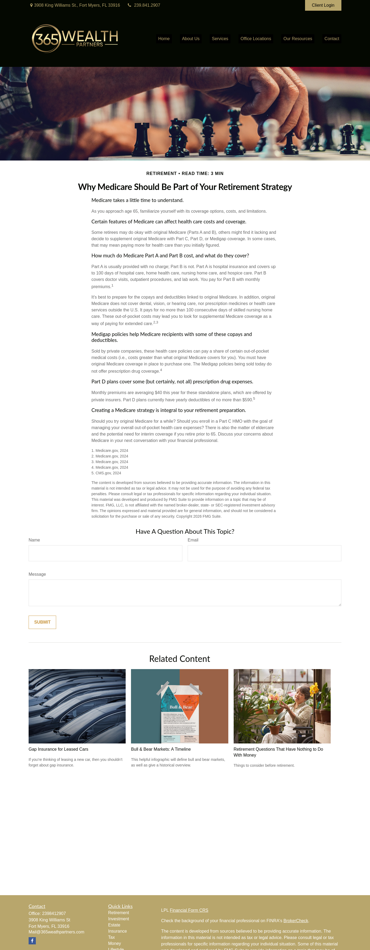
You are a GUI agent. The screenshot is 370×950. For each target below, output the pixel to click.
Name (34, 540)
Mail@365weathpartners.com (56, 932)
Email (193, 540)
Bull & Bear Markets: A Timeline (161, 749)
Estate (114, 925)
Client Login (323, 5)
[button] (164, 39)
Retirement (118, 912)
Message (37, 574)
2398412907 (54, 913)
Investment (118, 919)
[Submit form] (42, 622)
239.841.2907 (143, 5)
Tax (111, 937)
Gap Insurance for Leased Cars (58, 749)
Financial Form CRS (189, 910)
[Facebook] (32, 940)
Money (114, 943)
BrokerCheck (295, 920)
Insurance (117, 931)
